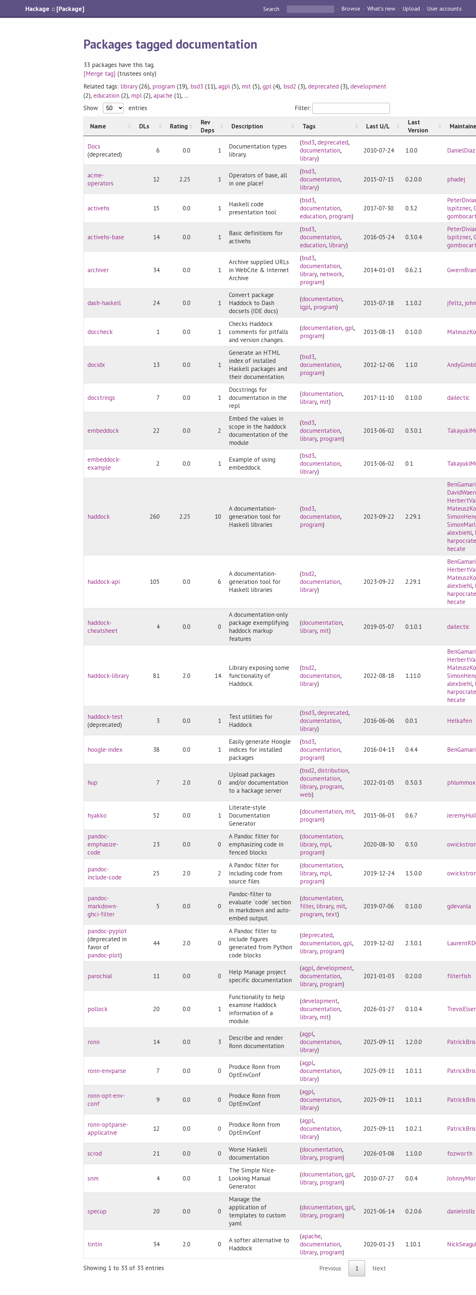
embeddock (103, 431)
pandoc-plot (104, 955)
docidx (96, 365)
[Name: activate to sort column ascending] (108, 126)
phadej (456, 179)
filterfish (459, 976)
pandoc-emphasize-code (103, 844)
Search (272, 8)
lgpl (305, 307)
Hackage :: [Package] (54, 8)
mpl (136, 95)
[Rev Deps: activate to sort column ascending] (209, 126)
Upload (411, 8)
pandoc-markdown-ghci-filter (103, 906)
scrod (95, 1153)
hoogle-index (105, 750)
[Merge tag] (99, 74)
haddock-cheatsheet (103, 627)
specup (97, 1211)
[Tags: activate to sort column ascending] (328, 126)
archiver (98, 270)
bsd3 (196, 86)
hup (92, 782)
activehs (98, 208)
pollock (98, 1009)
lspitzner (459, 208)
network (331, 274)
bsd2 (289, 86)
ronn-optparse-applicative (108, 1129)
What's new (381, 8)
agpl (224, 86)
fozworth (459, 1153)
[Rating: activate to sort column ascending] (179, 126)
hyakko (97, 815)
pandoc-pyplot (107, 931)
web (306, 795)
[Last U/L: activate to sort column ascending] (381, 126)
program (163, 86)
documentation (320, 150)
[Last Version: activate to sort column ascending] (422, 126)
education (106, 95)
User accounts (444, 8)
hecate (456, 549)
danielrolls (461, 1211)
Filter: (342, 108)
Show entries (115, 108)
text (331, 914)
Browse (350, 8)
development (368, 86)
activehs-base (106, 237)
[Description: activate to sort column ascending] (260, 126)
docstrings (101, 398)
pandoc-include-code (105, 873)
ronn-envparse (107, 1071)
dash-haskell (104, 303)
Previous (330, 1268)
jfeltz (454, 303)
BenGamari (461, 484)
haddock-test (105, 717)
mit (246, 86)
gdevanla (459, 906)
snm (93, 1178)
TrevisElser (461, 1009)
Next (379, 1268)
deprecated (323, 86)
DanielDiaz (461, 150)
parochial (100, 976)
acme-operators (101, 179)
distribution (332, 770)
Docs (94, 146)
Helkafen (459, 721)
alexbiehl (459, 533)
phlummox (461, 782)
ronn (94, 1042)
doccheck (100, 332)
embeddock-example (104, 463)
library (128, 86)
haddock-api (104, 582)
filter (306, 906)
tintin (95, 1244)
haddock (99, 517)
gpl (267, 86)
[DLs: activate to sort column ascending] (148, 126)
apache (162, 95)
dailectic (458, 398)
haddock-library (108, 676)
